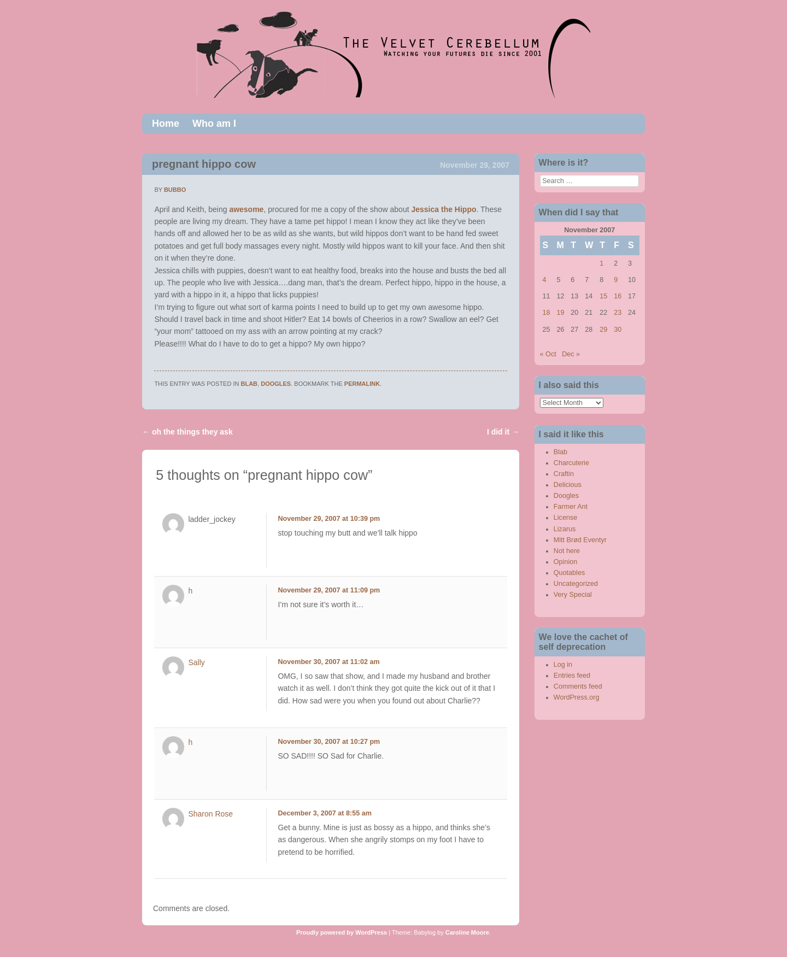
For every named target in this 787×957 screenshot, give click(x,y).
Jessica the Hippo (443, 209)
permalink (362, 383)
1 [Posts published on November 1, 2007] (601, 263)
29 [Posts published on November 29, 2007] (603, 329)
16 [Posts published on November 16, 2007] (617, 296)
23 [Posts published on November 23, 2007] (617, 312)
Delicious (568, 485)
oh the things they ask (187, 431)
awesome (246, 209)
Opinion (565, 562)
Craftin (564, 474)
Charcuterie (571, 463)
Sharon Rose (210, 813)
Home (165, 123)
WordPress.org (577, 697)
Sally (196, 662)
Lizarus (565, 529)
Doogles (276, 383)
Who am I (214, 123)
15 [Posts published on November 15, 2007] (603, 296)
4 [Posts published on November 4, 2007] (545, 280)
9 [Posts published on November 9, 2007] (616, 280)
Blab (249, 383)
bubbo (175, 189)
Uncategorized (576, 584)
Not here (567, 551)
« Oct (548, 354)
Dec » (571, 354)
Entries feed (572, 675)
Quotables (569, 573)
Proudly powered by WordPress (341, 932)
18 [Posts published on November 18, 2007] (546, 312)
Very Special (573, 594)
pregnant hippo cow (204, 164)
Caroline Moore (467, 932)
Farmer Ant (571, 506)
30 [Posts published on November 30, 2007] (617, 329)
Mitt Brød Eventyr (580, 540)
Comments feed (578, 686)
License (565, 517)
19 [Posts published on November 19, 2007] (560, 312)
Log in (563, 664)
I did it (503, 431)
